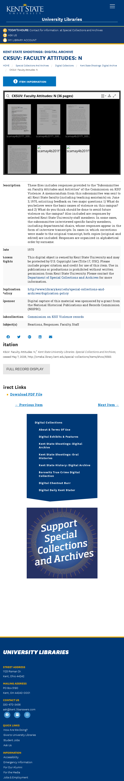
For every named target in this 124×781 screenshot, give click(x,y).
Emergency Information (17, 762)
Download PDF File (26, 394)
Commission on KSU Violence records (56, 317)
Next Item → (108, 405)
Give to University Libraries (19, 734)
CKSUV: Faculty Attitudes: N (24, 69)
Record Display (24, 369)
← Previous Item (29, 405)
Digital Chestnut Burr (55, 483)
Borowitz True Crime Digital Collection (59, 474)
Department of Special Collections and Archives (63, 277)
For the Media (11, 772)
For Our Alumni (12, 767)
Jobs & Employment (15, 777)
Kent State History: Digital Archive (64, 465)
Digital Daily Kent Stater (57, 490)
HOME (6, 65)
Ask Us (10, 35)
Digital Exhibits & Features (58, 436)
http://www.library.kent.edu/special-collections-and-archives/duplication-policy (66, 291)
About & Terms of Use (54, 429)
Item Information (29, 81)
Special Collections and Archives (32, 65)
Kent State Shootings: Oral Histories (59, 456)
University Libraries (62, 19)
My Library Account (19, 40)
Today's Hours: (53, 30)
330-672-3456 (12, 704)
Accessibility (11, 757)
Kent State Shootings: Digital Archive (98, 65)
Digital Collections (64, 65)
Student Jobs (11, 740)
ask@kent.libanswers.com (19, 709)
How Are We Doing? (15, 729)
